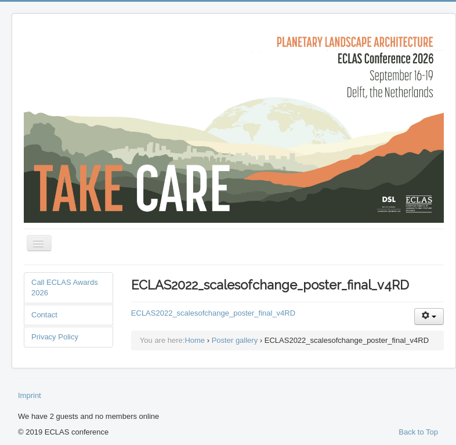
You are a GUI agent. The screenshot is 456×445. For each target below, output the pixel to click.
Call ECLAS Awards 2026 (64, 287)
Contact (44, 314)
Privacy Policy (54, 336)
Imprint (29, 395)
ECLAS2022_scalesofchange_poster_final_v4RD (213, 313)
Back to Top (418, 432)
